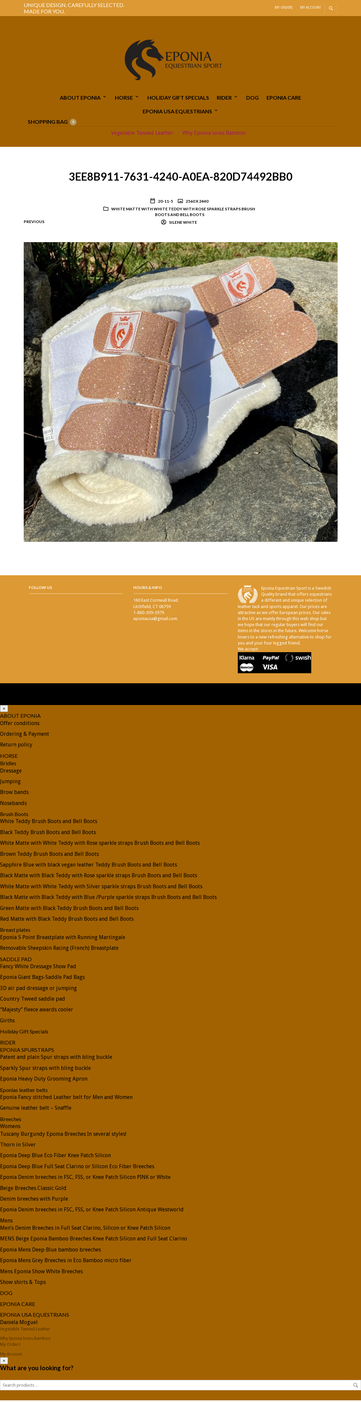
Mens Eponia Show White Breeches (41, 1273)
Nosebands (13, 805)
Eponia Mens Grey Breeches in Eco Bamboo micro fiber (66, 1262)
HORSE (124, 99)
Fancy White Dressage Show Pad (38, 968)
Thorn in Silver (18, 1146)
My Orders (284, 7)
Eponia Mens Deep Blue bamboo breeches (50, 1251)
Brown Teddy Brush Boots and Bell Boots (49, 856)
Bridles (8, 765)
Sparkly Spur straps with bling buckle (45, 1070)
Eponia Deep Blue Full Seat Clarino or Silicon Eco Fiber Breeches (77, 1168)
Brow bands (14, 794)
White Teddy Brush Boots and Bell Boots (48, 823)
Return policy (16, 746)
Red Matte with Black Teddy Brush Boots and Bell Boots (67, 920)
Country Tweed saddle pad (32, 1000)
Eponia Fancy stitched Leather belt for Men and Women (66, 1099)
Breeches (10, 1120)
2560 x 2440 (196, 202)
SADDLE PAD (16, 960)
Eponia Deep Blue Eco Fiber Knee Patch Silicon (55, 1157)
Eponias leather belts (24, 1091)
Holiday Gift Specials (178, 99)
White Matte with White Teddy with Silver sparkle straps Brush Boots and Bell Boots (101, 888)
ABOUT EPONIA (80, 99)
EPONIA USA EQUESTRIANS (177, 112)
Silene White (182, 223)
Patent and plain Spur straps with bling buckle (56, 1059)
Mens (6, 1222)
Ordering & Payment (24, 735)
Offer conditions (19, 725)
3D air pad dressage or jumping (38, 990)
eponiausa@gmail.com (155, 620)
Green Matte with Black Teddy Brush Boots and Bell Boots (69, 910)
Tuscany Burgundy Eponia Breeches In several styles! (63, 1135)
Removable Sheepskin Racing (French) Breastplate (59, 949)
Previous (34, 223)
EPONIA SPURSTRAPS (27, 1051)
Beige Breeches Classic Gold (33, 1189)
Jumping (10, 783)
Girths (7, 1022)
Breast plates (15, 931)
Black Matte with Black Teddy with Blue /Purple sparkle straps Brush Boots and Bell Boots (108, 899)
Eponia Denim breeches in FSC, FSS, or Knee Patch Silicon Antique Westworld (92, 1211)
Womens (10, 1128)
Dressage (11, 772)
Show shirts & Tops (23, 1284)
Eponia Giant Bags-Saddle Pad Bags (42, 979)
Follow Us (40, 589)
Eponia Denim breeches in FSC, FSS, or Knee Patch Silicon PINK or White (85, 1179)
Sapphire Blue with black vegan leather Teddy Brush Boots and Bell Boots (88, 866)
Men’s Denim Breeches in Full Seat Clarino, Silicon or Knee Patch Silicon (85, 1229)
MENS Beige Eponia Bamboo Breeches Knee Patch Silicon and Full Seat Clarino (93, 1240)
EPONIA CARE (283, 99)
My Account (310, 7)
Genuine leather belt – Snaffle (35, 1109)
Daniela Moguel (19, 1324)
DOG (252, 99)
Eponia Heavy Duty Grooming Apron (43, 1080)
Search (355, 1387)
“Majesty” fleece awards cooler (36, 1011)
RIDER (224, 99)
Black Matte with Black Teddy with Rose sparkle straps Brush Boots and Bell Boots (98, 877)
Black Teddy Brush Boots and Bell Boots (48, 834)
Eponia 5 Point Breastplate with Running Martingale (62, 939)
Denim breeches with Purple (34, 1200)
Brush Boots (14, 815)
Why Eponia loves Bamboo (214, 134)
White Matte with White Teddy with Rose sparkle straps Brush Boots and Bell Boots (183, 213)
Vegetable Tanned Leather (142, 134)
